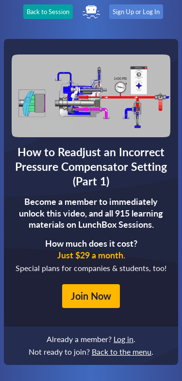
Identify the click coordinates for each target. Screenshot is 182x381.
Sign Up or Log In (136, 12)
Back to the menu (121, 351)
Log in (123, 339)
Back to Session (48, 12)
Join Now (91, 296)
